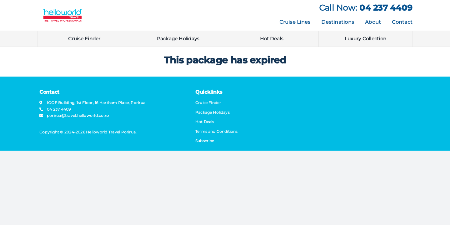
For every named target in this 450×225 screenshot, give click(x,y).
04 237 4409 (385, 8)
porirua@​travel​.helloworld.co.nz (78, 115)
